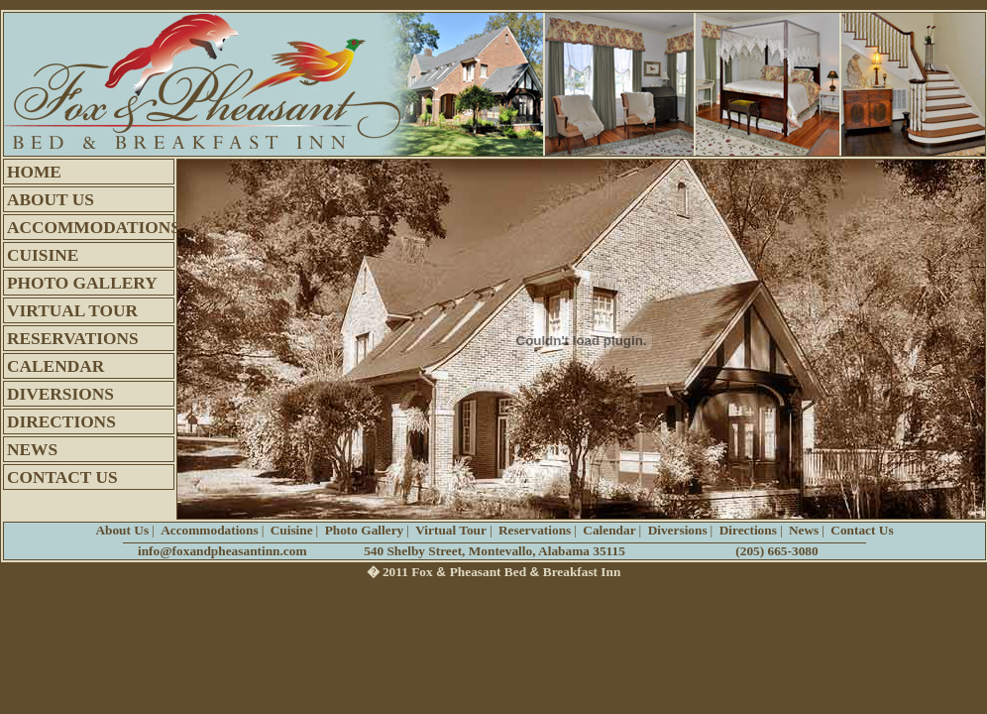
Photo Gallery (364, 530)
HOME (34, 172)
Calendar (609, 530)
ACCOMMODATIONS (90, 227)
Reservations (534, 530)
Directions (748, 530)
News (804, 530)
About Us (122, 530)
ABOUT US (50, 199)
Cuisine (292, 530)
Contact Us (861, 530)
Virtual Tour (451, 530)
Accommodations (209, 530)
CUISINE (42, 255)
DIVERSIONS (60, 394)
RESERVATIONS (73, 338)
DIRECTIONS (61, 422)
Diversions (678, 530)
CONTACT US (62, 477)
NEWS (32, 449)
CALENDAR (55, 366)
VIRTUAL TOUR (72, 310)
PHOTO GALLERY (82, 283)
